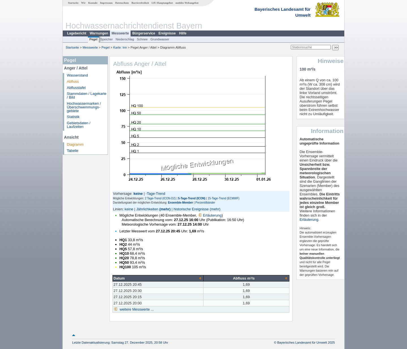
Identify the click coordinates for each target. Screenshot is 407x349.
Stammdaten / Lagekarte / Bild (87, 95)
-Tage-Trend (155, 193)
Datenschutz (122, 2)
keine (129, 209)
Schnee (142, 39)
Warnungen (99, 33)
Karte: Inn (120, 47)
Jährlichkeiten (147, 209)
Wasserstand (77, 75)
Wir (83, 2)
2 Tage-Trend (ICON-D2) (160, 198)
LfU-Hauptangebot (162, 2)
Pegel (93, 39)
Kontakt (93, 2)
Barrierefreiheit (140, 2)
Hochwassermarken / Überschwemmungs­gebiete (84, 107)
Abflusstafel (76, 88)
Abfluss (73, 81)
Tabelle (73, 151)
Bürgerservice (143, 33)
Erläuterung (210, 215)
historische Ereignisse (191, 209)
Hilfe (183, 33)
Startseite (73, 2)
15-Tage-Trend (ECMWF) (223, 198)
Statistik (73, 117)
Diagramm (75, 144)
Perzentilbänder (205, 202)
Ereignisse (167, 33)
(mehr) (165, 209)
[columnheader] (157, 278)
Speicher (106, 39)
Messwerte (120, 33)
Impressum (106, 2)
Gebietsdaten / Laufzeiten (78, 125)
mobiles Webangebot (187, 2)
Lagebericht (76, 33)
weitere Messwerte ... (136, 309)
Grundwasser (159, 39)
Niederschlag (125, 39)
